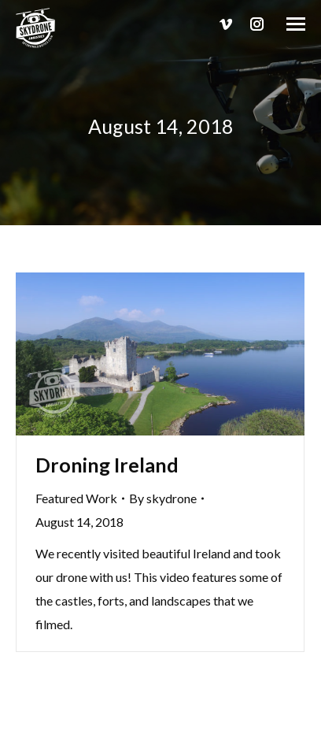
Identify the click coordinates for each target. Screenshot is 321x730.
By (163, 498)
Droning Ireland (107, 464)
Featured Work (76, 498)
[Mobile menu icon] (295, 24)
